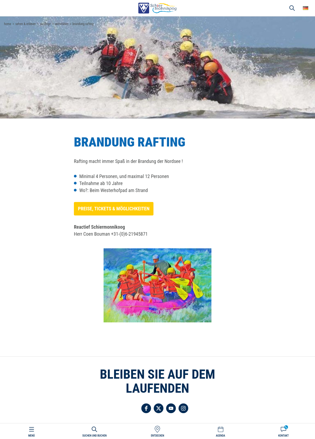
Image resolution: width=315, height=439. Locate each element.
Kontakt (283, 435)
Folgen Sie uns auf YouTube (171, 408)
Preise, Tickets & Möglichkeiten (113, 208)
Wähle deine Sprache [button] (305, 8)
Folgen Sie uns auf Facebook (146, 408)
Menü (31, 435)
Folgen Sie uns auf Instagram (183, 408)
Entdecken (157, 435)
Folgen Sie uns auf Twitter (158, 408)
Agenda (220, 435)
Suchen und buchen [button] (292, 8)
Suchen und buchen (94, 435)
